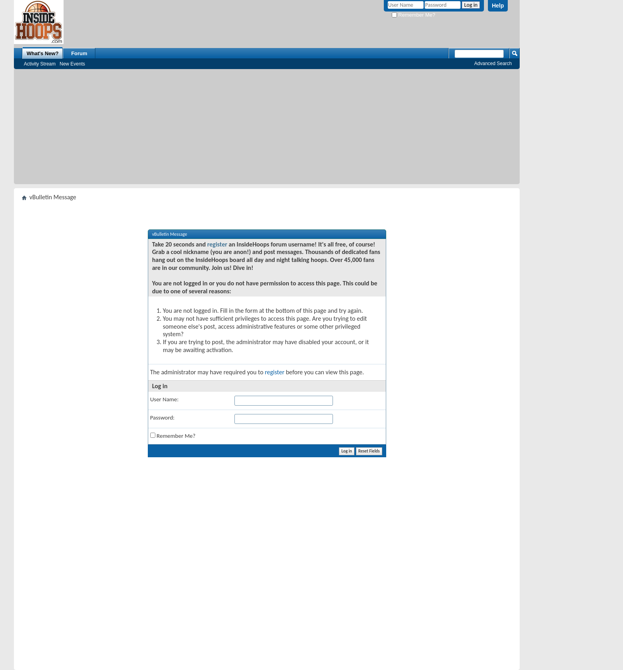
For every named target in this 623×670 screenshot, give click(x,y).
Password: (162, 417)
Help (498, 5)
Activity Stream (40, 64)
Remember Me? (413, 15)
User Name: (164, 399)
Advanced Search (493, 63)
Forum (79, 53)
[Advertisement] (267, 128)
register (217, 244)
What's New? (42, 53)
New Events (72, 64)
